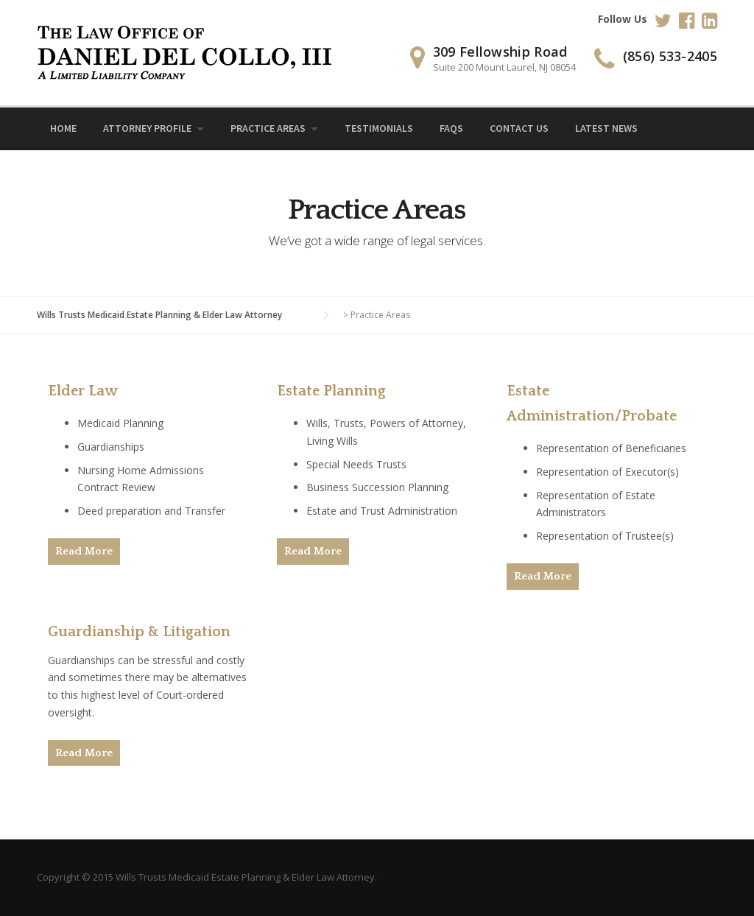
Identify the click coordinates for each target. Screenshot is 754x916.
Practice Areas (268, 128)
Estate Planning (331, 391)
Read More (84, 551)
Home (63, 128)
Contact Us (519, 128)
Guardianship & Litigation (139, 632)
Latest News (606, 128)
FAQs (451, 128)
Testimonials (379, 128)
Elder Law (83, 391)
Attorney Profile (147, 128)
